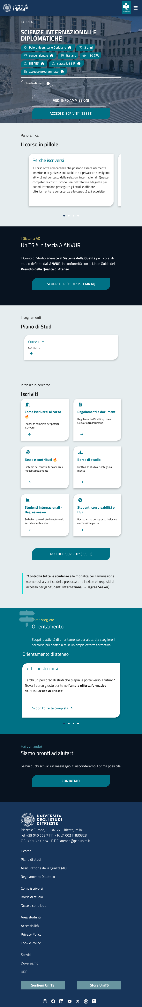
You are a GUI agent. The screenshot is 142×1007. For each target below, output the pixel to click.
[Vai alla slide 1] (64, 215)
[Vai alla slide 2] (69, 215)
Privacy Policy (31, 934)
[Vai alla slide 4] (78, 215)
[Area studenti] (126, 7)
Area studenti (31, 917)
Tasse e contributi (33, 905)
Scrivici (26, 954)
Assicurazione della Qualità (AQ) (44, 868)
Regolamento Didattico (38, 876)
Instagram (45, 1001)
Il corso (26, 851)
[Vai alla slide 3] (73, 215)
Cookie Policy (31, 943)
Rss (94, 1001)
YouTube (69, 1001)
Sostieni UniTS (42, 985)
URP (24, 971)
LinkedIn (61, 1001)
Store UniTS (99, 985)
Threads (85, 1001)
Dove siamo (29, 963)
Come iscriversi (32, 888)
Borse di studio (32, 897)
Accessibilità (30, 925)
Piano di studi (31, 859)
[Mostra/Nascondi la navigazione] (135, 7)
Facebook (53, 1001)
